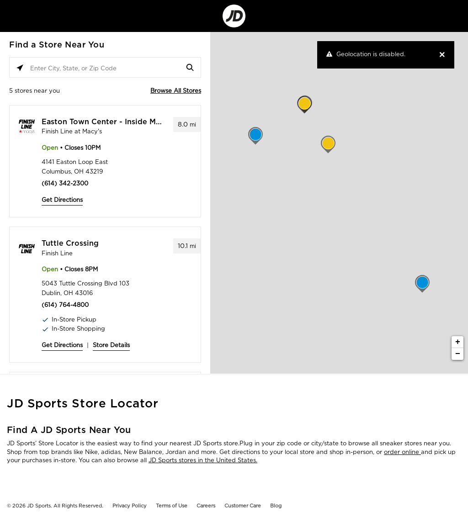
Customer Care (242, 505)
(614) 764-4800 (65, 304)
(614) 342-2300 (65, 183)
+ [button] (457, 342)
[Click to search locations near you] (20, 68)
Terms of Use (171, 505)
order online (402, 452)
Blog (276, 505)
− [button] (457, 353)
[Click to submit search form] (190, 68)
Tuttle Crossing (70, 243)
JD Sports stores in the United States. (203, 460)
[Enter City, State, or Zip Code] (105, 68)
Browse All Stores (175, 90)
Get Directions (62, 199)
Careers (206, 505)
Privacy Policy (129, 505)
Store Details (111, 345)
